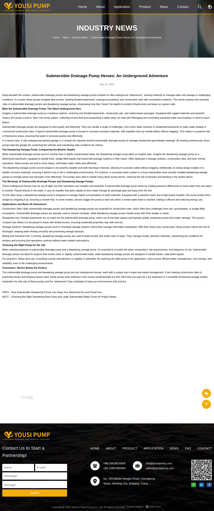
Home (82, 7)
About (100, 7)
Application (122, 7)
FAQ (188, 448)
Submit (34, 492)
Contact (183, 7)
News (164, 7)
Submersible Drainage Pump (29, 108)
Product (145, 7)
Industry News (80, 37)
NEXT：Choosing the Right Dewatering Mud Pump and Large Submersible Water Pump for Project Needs (59, 297)
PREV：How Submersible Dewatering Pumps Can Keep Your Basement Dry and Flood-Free (52, 292)
